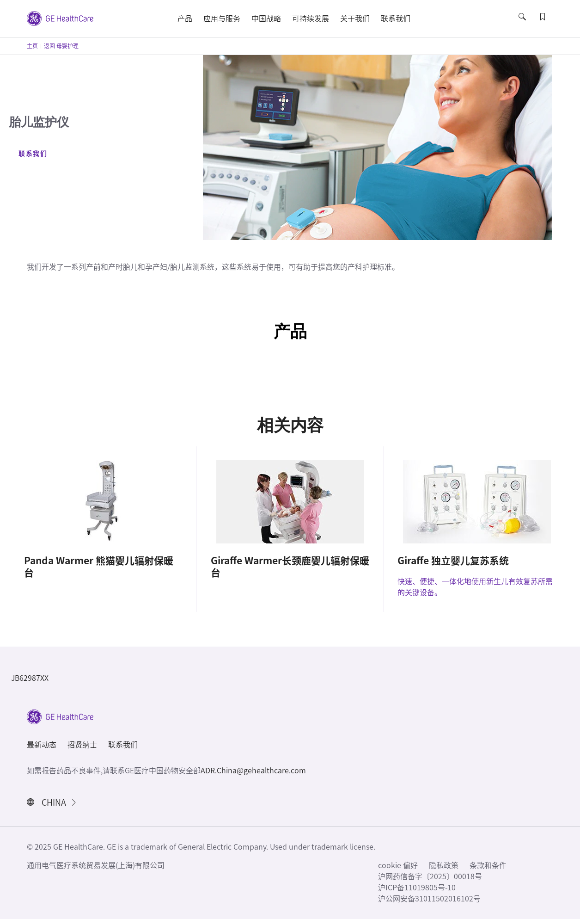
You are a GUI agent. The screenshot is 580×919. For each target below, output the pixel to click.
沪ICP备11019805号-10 (417, 887)
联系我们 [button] (395, 18)
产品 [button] (184, 18)
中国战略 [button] (266, 18)
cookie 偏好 (398, 865)
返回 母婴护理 (61, 46)
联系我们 (32, 153)
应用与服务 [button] (221, 18)
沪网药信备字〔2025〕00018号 (430, 876)
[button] (523, 25)
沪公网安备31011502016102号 (429, 898)
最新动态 (41, 744)
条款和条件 (488, 865)
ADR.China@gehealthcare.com (253, 770)
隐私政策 (443, 865)
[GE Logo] (60, 17)
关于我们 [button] (355, 18)
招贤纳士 (82, 744)
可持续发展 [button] (310, 18)
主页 (32, 46)
